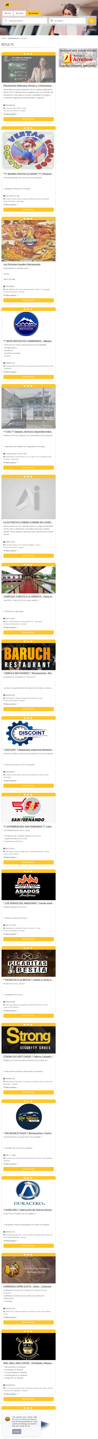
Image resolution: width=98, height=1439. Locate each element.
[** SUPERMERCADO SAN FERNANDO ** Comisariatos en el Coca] (29, 809)
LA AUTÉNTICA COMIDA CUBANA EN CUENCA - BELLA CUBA (28, 522)
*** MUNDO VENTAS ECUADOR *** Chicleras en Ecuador (28, 174)
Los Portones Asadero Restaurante (21, 264)
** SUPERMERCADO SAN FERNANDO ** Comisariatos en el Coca (28, 826)
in (17, 38)
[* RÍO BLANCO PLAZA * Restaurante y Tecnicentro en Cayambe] (29, 1116)
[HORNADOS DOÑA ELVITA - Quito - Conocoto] (29, 1269)
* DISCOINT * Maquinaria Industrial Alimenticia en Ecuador (28, 750)
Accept (17, 1431)
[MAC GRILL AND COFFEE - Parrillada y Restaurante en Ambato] (29, 1346)
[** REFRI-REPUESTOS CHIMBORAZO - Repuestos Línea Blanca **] (29, 324)
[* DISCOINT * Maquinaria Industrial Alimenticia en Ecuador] (29, 733)
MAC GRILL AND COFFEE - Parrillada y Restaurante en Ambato (28, 1363)
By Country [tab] (33, 13)
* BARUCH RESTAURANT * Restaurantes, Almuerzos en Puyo (28, 673)
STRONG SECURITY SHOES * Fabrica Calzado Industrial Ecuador (28, 1056)
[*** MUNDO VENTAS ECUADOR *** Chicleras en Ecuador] (29, 150)
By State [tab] (19, 13)
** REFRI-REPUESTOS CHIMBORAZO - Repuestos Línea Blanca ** (28, 341)
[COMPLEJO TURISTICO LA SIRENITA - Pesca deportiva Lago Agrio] (29, 579)
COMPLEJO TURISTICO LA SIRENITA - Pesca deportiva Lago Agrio (28, 596)
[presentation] (7, 13)
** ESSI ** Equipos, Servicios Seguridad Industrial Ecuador (28, 431)
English (87, 5)
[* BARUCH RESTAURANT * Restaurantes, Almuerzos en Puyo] (29, 656)
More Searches (89, 29)
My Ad (63, 5)
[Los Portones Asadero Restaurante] (29, 240)
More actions (9, 114)
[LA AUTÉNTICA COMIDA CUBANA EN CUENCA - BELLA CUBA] (29, 498)
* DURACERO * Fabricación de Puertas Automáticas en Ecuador (28, 1210)
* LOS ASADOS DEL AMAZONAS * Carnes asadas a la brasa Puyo (28, 903)
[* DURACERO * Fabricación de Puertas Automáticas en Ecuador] (29, 1193)
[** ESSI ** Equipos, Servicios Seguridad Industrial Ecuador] (29, 408)
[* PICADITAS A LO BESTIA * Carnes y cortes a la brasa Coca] (29, 963)
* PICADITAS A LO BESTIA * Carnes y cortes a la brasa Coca (28, 980)
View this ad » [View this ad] (28, 119)
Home (3, 38)
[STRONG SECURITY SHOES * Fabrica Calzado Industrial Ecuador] (29, 1039)
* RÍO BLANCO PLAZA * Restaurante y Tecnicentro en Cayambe (28, 1133)
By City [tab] (8, 13)
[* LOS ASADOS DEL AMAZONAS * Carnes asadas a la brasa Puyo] (29, 886)
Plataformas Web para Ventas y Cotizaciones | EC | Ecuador (28, 85)
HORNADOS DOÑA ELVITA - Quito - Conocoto (27, 1286)
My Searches (74, 5)
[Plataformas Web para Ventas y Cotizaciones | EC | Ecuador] (29, 69)
